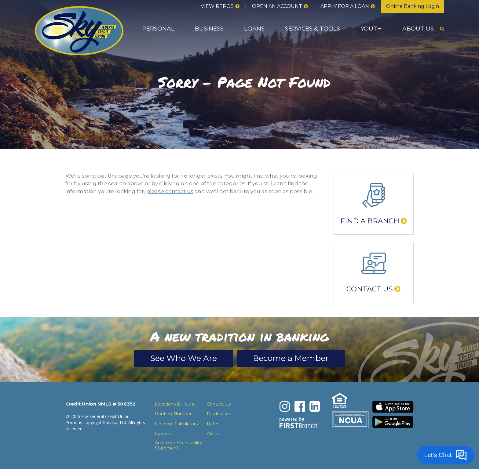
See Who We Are (183, 358)
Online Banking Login (412, 6)
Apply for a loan (344, 6)
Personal (158, 28)
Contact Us (369, 289)
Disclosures (219, 414)
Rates (213, 424)
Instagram (285, 406)
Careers (163, 433)
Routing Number (173, 414)
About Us (418, 28)
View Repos (217, 6)
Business (209, 28)
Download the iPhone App (393, 407)
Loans (254, 28)
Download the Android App (393, 422)
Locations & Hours (174, 404)
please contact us (169, 191)
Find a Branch (369, 221)
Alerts (213, 433)
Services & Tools (312, 28)
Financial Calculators (176, 424)
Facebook (299, 406)
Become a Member (291, 358)
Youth (371, 28)
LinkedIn (314, 406)
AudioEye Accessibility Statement (178, 445)
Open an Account (277, 6)
